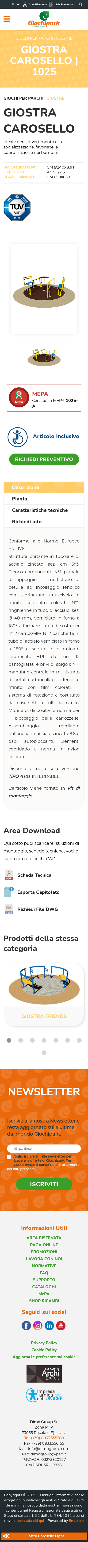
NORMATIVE (44, 1266)
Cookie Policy (44, 1350)
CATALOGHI (44, 1287)
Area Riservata (35, 4)
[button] (9, 1040)
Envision (76, 1520)
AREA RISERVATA (44, 1238)
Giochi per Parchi (23, 98)
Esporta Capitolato (32, 892)
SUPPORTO (44, 1280)
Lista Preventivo (61, 4)
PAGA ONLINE (44, 1245)
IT (13, 4)
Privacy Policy (44, 1343)
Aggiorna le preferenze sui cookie (44, 1357)
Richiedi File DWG (31, 909)
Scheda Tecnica (27, 875)
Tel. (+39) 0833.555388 (44, 1438)
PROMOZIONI (44, 1252)
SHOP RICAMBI (44, 1301)
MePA (44, 1294)
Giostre (55, 98)
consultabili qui (30, 1520)
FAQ (44, 1273)
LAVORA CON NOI (44, 1259)
